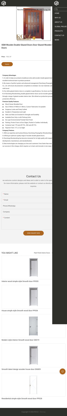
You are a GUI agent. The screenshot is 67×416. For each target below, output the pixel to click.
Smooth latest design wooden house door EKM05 (21, 369)
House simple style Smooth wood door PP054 (20, 311)
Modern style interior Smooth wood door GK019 (20, 340)
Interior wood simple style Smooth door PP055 (20, 281)
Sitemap (42, 412)
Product (54, 253)
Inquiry (7, 64)
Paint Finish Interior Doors (42, 253)
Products (62, 253)
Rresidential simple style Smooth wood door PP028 (22, 398)
